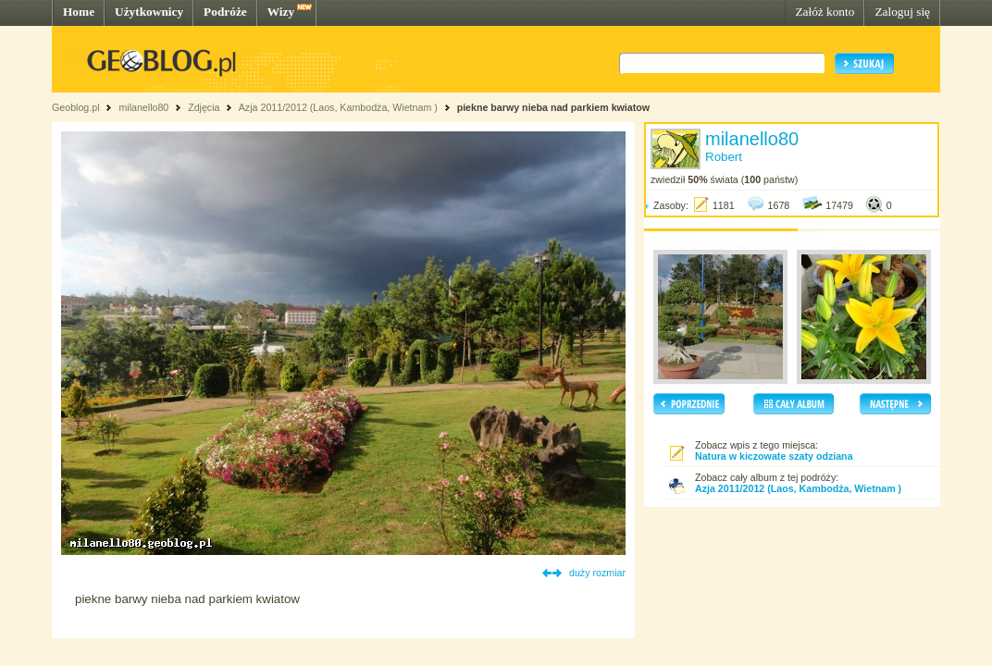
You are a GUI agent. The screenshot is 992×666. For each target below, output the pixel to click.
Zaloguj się (902, 11)
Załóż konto (824, 11)
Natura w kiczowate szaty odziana (774, 456)
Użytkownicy (149, 11)
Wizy (280, 11)
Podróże (225, 11)
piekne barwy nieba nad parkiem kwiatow (553, 107)
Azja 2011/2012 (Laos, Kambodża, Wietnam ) (338, 107)
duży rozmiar (597, 572)
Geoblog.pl (76, 107)
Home (78, 11)
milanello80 (143, 107)
